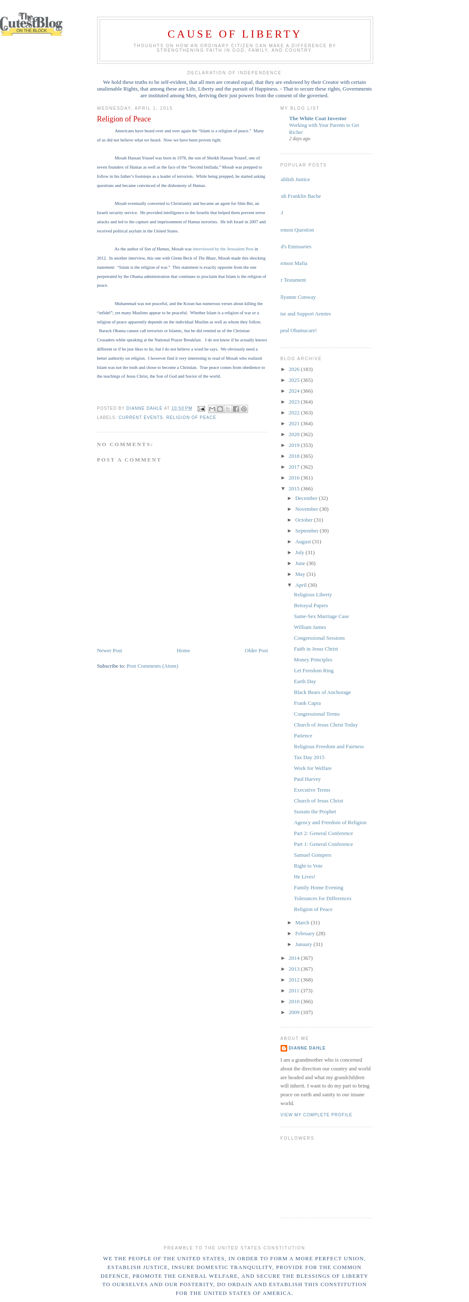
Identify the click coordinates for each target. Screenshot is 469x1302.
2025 (295, 380)
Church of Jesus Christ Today (326, 725)
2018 (295, 456)
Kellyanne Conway (295, 297)
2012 (295, 979)
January (304, 944)
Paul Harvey (307, 779)
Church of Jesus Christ (318, 800)
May (300, 574)
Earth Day (305, 681)
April (301, 585)
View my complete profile (317, 1115)
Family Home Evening (318, 887)
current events (141, 417)
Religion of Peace (313, 909)
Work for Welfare (313, 768)
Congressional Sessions (319, 638)
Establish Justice (292, 179)
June (300, 563)
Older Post (256, 650)
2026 (295, 369)
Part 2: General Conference (323, 833)
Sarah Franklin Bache (297, 196)
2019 (295, 445)
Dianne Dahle (307, 1048)
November (307, 509)
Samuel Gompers (312, 855)
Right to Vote (308, 866)
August (303, 541)
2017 (295, 467)
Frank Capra (307, 703)
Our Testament (290, 280)
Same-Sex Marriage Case (321, 616)
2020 (295, 434)
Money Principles (313, 659)
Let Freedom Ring (314, 670)
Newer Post (109, 650)
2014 (295, 958)
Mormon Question (294, 230)
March (303, 922)
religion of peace (191, 417)
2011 (295, 990)
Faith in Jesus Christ (316, 649)
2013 (295, 969)
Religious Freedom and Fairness (329, 746)
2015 (295, 488)
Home (183, 650)
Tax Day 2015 (309, 757)
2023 (295, 402)
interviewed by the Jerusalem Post (223, 249)
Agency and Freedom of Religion (330, 822)
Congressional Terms (317, 714)
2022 (295, 412)
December (307, 498)
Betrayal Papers (311, 605)
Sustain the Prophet (315, 811)
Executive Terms (312, 790)
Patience (303, 735)
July (300, 552)
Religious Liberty (313, 594)
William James (310, 627)
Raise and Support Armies (302, 313)
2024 (295, 391)
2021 (295, 423)
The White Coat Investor (318, 118)
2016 (295, 477)
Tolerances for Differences (322, 898)
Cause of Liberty (235, 34)
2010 (295, 1001)
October (304, 520)
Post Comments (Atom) (152, 666)
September (307, 530)
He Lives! (305, 876)
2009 (295, 1012)
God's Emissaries (292, 246)
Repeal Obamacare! (295, 330)
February (305, 933)
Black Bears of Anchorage (322, 692)
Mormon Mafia (291, 263)
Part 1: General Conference (323, 844)
